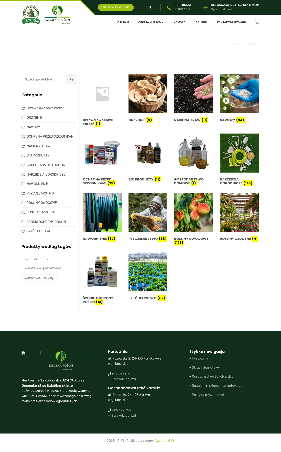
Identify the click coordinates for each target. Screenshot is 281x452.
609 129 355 (121, 410)
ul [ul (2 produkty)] (47, 259)
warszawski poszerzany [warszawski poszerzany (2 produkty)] (43, 268)
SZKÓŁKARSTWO (39, 231)
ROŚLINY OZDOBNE (41, 212)
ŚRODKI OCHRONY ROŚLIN (46, 222)
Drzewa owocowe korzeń (46, 108)
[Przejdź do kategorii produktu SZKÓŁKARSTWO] (148, 277)
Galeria (202, 22)
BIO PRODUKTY (38, 155)
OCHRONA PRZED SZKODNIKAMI (50, 136)
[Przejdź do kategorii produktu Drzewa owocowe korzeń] (102, 100)
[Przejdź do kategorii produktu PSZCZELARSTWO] (148, 217)
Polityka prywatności (208, 395)
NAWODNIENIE (37, 184)
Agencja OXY (164, 441)
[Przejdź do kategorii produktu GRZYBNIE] (148, 99)
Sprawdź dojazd (221, 9)
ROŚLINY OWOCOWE (42, 203)
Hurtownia (200, 358)
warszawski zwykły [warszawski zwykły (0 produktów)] (39, 278)
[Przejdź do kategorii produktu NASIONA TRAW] (193, 99)
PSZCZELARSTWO (40, 193)
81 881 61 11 (182, 9)
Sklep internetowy (206, 367)
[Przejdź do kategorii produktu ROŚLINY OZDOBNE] (239, 217)
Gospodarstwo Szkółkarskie (212, 376)
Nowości (179, 22)
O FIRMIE (123, 22)
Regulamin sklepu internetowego (217, 386)
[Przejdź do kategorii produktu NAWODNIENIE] (102, 217)
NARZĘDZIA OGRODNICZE (46, 174)
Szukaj (71, 79)
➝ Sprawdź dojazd (122, 379)
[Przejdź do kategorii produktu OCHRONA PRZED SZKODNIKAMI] (102, 160)
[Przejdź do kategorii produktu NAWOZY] (239, 99)
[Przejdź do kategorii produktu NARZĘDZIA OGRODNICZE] (239, 160)
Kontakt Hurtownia (232, 22)
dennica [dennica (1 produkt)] (31, 259)
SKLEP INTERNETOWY (116, 7)
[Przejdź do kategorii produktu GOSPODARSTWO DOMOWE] (193, 160)
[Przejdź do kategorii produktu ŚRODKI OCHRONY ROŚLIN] (102, 278)
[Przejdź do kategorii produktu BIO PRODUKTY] (148, 158)
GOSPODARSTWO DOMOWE (47, 165)
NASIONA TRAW (38, 146)
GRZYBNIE (34, 118)
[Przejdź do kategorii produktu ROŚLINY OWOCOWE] (193, 219)
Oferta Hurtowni (151, 22)
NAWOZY (33, 127)
